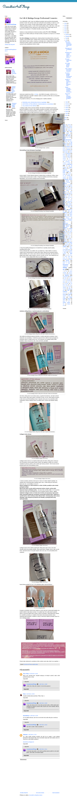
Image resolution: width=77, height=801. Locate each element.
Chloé (68, 193)
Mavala (64, 224)
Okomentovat (23, 759)
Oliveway (67, 244)
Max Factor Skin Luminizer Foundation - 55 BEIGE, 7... (68, 96)
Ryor (70, 269)
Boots (71, 150)
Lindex (66, 213)
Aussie (64, 134)
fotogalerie (64, 176)
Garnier (67, 180)
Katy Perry (67, 198)
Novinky (64, 238)
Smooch (64, 280)
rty (64, 269)
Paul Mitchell (65, 250)
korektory (69, 202)
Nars (64, 236)
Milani (66, 230)
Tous (69, 287)
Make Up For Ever (68, 216)
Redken (64, 257)
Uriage (69, 294)
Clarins (69, 157)
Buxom (64, 154)
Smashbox (64, 279)
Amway (64, 126)
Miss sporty (69, 231)
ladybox (64, 206)
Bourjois (68, 153)
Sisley (65, 278)
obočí (70, 241)
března (67, 111)
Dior (67, 165)
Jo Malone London (66, 195)
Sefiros (65, 273)
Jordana (64, 197)
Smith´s (69, 279)
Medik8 (70, 228)
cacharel (69, 154)
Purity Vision (67, 256)
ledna (66, 115)
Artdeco (69, 130)
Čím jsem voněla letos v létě (68, 60)
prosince (67, 34)
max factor (66, 226)
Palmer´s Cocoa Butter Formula (67, 248)
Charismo (65, 191)
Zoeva (68, 303)
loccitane (70, 213)
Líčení (71, 212)
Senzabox (70, 273)
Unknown (25, 734)
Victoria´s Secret (66, 295)
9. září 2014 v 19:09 (43, 703)
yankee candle (66, 302)
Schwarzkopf (65, 276)
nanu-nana (69, 235)
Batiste (66, 141)
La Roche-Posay (67, 205)
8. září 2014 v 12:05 (33, 673)
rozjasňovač (65, 266)
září (66, 40)
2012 (65, 119)
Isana (70, 194)
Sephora (67, 275)
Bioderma (68, 146)
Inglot (65, 194)
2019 (65, 23)
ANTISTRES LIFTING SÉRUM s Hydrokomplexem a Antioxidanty (37, 104)
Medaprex (65, 228)
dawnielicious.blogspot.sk (28, 741)
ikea (71, 193)
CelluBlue (64, 157)
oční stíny (69, 242)
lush (66, 215)
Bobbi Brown (65, 150)
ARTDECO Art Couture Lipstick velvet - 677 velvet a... (68, 55)
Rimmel (67, 260)
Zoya (64, 305)
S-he (66, 271)
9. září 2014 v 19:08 (43, 684)
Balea (69, 135)
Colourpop (67, 161)
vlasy (69, 298)
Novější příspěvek (24, 792)
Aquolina (69, 128)
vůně (64, 299)
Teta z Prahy (26, 673)
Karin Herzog (70, 197)
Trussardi (64, 288)
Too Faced (69, 286)
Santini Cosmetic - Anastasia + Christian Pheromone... (68, 89)
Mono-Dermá (65, 234)
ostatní (64, 246)
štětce (64, 282)
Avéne (69, 134)
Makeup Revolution (67, 219)
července (67, 103)
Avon (64, 135)
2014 (65, 32)
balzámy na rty (66, 137)
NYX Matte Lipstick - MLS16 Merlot (67, 65)
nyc (71, 238)
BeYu (66, 145)
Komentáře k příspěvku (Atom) (35, 795)
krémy (64, 204)
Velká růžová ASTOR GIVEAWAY (14, 72)
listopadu (67, 36)
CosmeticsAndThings (16, 6)
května (67, 107)
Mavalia (69, 224)
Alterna (64, 124)
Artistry (64, 131)
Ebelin (70, 168)
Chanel (67, 190)
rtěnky (65, 267)
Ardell (64, 130)
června (67, 105)
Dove (66, 168)
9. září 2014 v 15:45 (33, 715)
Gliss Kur (66, 186)
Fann (64, 172)
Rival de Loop (66, 261)
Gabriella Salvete (68, 179)
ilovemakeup (26, 715)
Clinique (64, 158)
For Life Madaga (66, 175)
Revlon (70, 259)
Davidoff (64, 164)
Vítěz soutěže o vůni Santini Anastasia (68, 70)
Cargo (64, 156)
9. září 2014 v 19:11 (43, 749)
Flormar (68, 174)
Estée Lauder (66, 171)
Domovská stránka (40, 792)
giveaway (65, 183)
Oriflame (66, 245)
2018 (65, 25)
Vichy (64, 297)
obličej (65, 241)
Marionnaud (65, 223)
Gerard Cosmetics (66, 182)
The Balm (66, 283)
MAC (71, 215)
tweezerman (65, 293)
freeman (70, 178)
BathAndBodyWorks (67, 139)
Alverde (69, 124)
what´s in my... (66, 301)
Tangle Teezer (69, 282)
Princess (70, 255)
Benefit (70, 143)
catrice (68, 156)
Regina (69, 257)
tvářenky (65, 291)
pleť (71, 253)
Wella (69, 299)
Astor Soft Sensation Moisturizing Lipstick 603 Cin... (68, 44)
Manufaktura (66, 220)
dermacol (69, 164)
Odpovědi (26, 681)
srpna (66, 102)
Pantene (69, 249)
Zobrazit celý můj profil (10, 44)
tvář (68, 290)
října (66, 38)
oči (63, 242)
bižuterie (69, 149)
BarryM (64, 138)
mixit (70, 232)
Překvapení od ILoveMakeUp (68, 49)
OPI (71, 244)
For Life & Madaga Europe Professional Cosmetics (68, 75)
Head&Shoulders (66, 189)
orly (70, 245)
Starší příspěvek (55, 792)
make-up (67, 217)
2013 (65, 117)
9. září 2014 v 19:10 (43, 724)
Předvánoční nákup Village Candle (14, 105)
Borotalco (66, 152)
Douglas (70, 167)
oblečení (70, 239)
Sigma (71, 276)
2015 (65, 30)
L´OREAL (70, 204)
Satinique (70, 272)
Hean (71, 189)
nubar (68, 238)
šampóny (69, 280)
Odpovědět (25, 678)
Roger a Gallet (66, 263)
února (66, 113)
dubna (66, 109)
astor (71, 131)
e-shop (36, 94)
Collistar (64, 160)
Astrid (67, 133)
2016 (65, 29)
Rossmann (65, 264)
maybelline (65, 227)
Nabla (64, 235)
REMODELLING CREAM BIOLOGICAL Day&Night (34, 102)
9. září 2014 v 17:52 (32, 734)
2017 (65, 27)
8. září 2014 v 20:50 (30, 694)
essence (65, 170)
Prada (66, 255)
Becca (67, 142)
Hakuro (69, 187)
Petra (24, 694)
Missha (65, 232)
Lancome (65, 209)
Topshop (64, 287)
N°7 (70, 234)
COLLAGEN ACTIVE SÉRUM (29, 105)
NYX (65, 239)
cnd (69, 158)
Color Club (70, 160)
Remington (65, 259)
